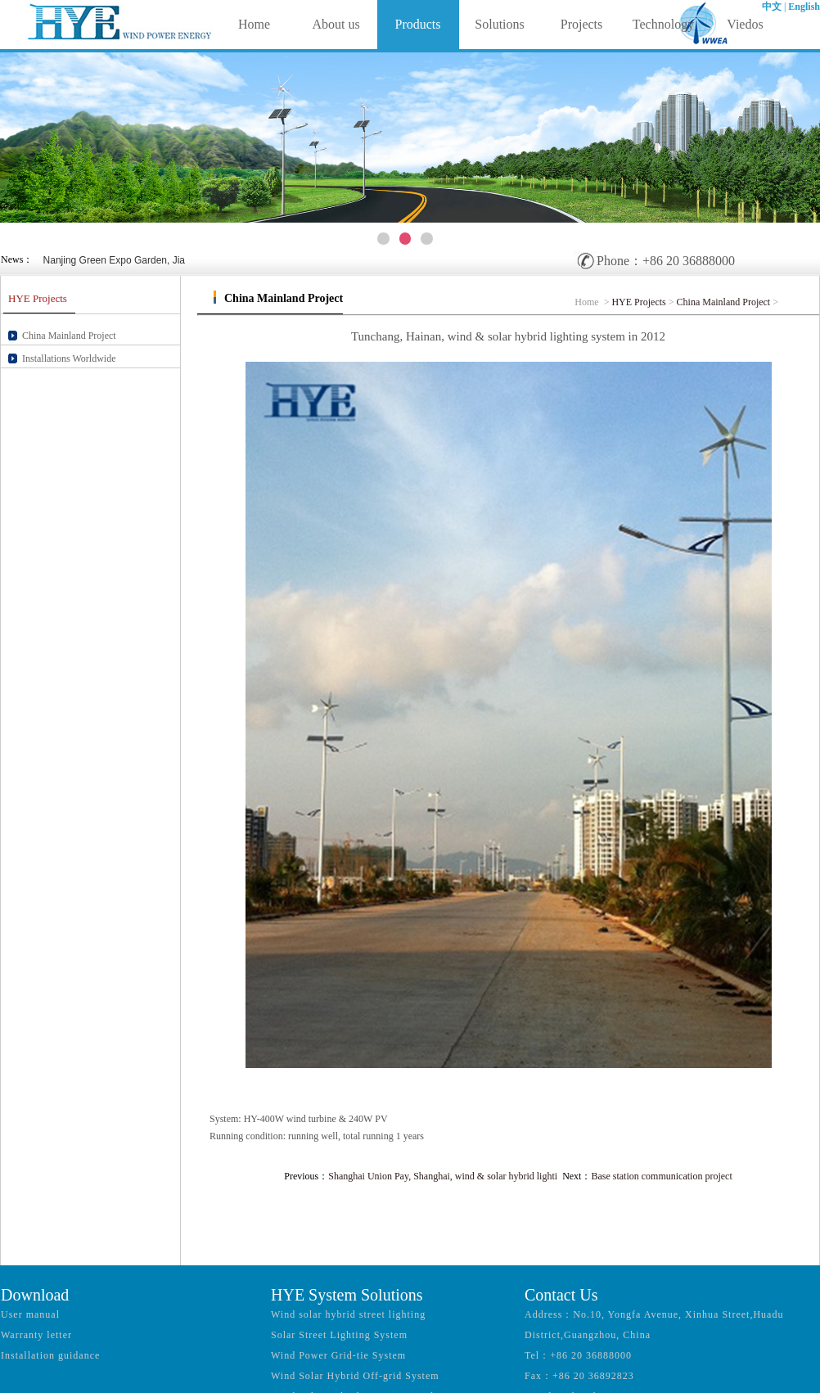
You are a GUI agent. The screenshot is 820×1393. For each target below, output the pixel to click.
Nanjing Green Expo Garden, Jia (114, 260)
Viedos (745, 24)
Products (418, 24)
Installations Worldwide (68, 358)
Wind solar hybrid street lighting (348, 1314)
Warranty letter (36, 1335)
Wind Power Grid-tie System (338, 1355)
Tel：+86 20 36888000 (578, 1355)
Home (254, 24)
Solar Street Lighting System (339, 1335)
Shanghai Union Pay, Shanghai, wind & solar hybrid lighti (442, 1176)
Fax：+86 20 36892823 (579, 1376)
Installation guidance (50, 1355)
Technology (663, 24)
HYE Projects (638, 302)
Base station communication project (661, 1176)
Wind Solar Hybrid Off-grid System (355, 1376)
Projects (582, 24)
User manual (30, 1314)
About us (335, 24)
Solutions (499, 24)
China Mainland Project (69, 335)
